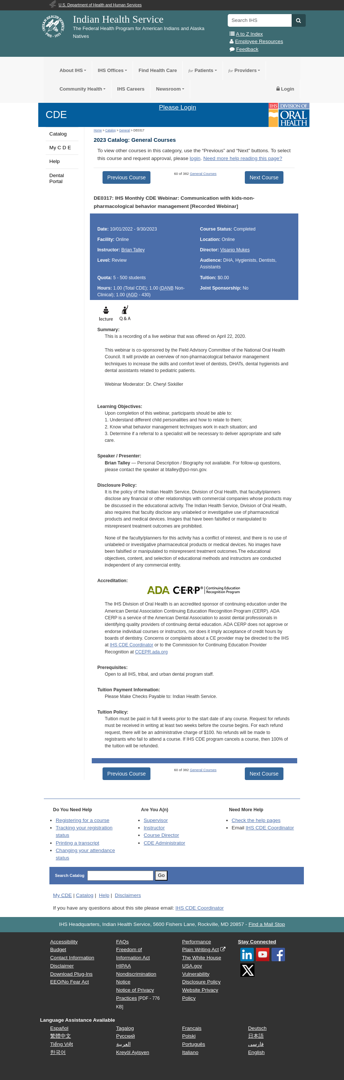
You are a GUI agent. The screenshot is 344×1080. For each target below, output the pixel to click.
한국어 (58, 1052)
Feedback (247, 49)
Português (193, 1044)
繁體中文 (60, 1036)
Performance (196, 941)
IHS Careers (131, 89)
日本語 (256, 1036)
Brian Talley (133, 249)
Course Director (161, 835)
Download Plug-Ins (71, 974)
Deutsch (257, 1028)
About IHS (71, 70)
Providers (242, 70)
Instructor (154, 828)
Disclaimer (62, 966)
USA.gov (192, 966)
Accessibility (64, 941)
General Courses (203, 174)
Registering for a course (82, 820)
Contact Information (72, 957)
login (195, 158)
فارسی (256, 1044)
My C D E (60, 147)
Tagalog (125, 1028)
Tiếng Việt (61, 1044)
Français (191, 1028)
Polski (188, 1036)
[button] (298, 20)
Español (59, 1028)
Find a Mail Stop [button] (267, 924)
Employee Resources (259, 41)
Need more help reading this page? (242, 158)
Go (161, 875)
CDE (56, 114)
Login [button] (285, 89)
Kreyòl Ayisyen (132, 1052)
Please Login (177, 107)
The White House (201, 957)
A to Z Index (249, 34)
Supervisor (156, 820)
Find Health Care (158, 70)
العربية (123, 1044)
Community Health (80, 89)
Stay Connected (257, 941)
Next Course (264, 177)
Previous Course (126, 177)
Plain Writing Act (200, 949)
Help (54, 161)
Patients (200, 70)
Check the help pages (256, 820)
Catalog (58, 134)
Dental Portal (56, 178)
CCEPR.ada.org (151, 652)
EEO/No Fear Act (69, 982)
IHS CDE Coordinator (131, 644)
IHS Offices (110, 70)
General (124, 130)
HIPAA (123, 966)
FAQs (122, 941)
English (256, 1052)
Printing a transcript (77, 843)
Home (98, 130)
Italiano (190, 1052)
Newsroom (168, 89)
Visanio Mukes (235, 249)
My (62, 895)
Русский (125, 1036)
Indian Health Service (118, 19)
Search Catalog (69, 875)
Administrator (164, 843)
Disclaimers (128, 895)
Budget (58, 949)
